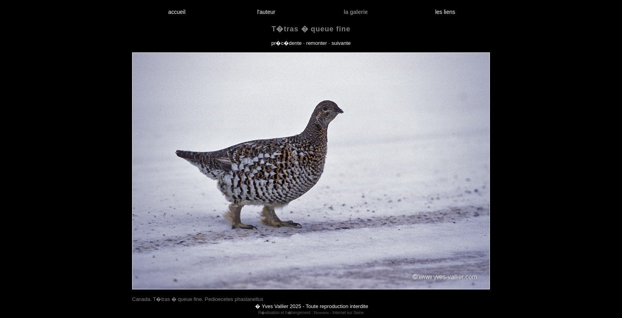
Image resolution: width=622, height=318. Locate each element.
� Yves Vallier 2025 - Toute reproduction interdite (311, 306)
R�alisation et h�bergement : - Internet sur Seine (311, 312)
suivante (341, 43)
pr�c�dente (286, 43)
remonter (316, 43)
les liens (445, 12)
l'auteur (266, 12)
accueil (177, 12)
